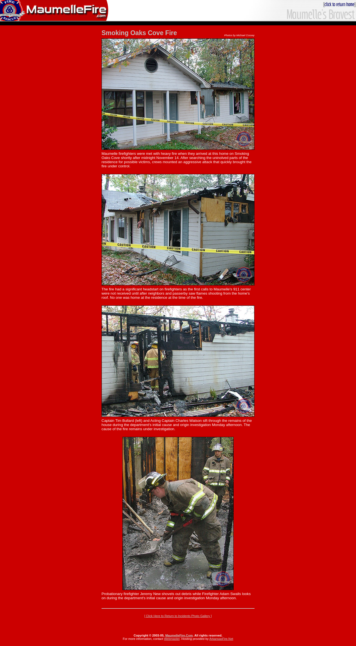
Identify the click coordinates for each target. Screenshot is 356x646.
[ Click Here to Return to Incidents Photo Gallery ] (178, 616)
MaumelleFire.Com (179, 635)
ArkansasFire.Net (221, 638)
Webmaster (172, 638)
